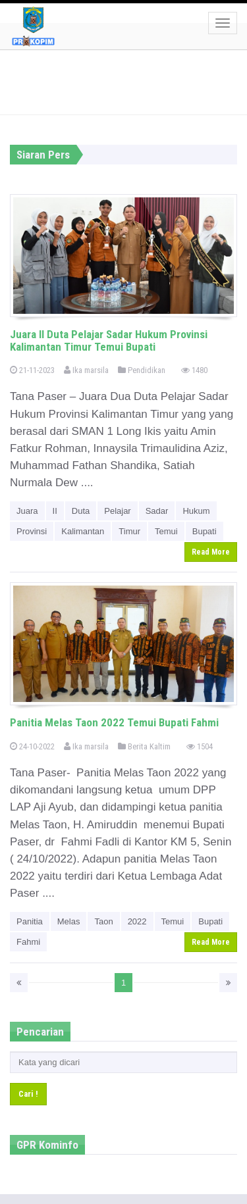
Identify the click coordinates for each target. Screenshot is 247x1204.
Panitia (29, 921)
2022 (137, 921)
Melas (68, 921)
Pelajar (117, 511)
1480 (194, 370)
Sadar (157, 511)
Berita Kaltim (144, 746)
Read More (211, 552)
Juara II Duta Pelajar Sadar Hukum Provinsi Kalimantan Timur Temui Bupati (108, 340)
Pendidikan (141, 370)
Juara (27, 511)
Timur (129, 531)
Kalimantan (82, 531)
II (55, 511)
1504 (199, 746)
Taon (103, 921)
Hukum (195, 511)
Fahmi (28, 942)
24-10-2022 (32, 746)
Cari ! (28, 1094)
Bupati (204, 531)
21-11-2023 (32, 370)
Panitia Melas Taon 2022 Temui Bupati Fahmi (114, 722)
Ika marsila (86, 370)
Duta (81, 511)
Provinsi (31, 531)
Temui (166, 531)
